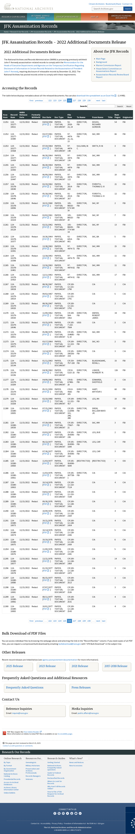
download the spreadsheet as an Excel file (95, 95)
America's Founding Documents (121, 16)
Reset (129, 106)
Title (110, 117)
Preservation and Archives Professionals (32, 771)
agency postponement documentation (59, 659)
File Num (70, 115)
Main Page (100, 58)
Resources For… (34, 758)
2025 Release (14, 666)
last (103, 100)
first (31, 100)
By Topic (7, 762)
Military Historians (33, 765)
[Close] (132, 809)
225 (64, 100)
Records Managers (33, 776)
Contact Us (127, 4)
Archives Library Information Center (11, 788)
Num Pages (117, 115)
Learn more (111, 829)
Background (101, 62)
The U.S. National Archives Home (28, 6)
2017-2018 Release (115, 666)
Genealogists (31, 762)
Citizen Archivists (97, 4)
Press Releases (81, 687)
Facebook (54, 813)
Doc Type (59, 117)
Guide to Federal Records (54, 774)
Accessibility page (65, 734)
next (98, 100)
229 (84, 100)
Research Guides (56, 758)
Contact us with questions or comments (18, 746)
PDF (45, 124)
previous (39, 100)
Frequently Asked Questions (24, 687)
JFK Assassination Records (41, 32)
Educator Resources (67, 16)
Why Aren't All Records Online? (56, 787)
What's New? (76, 758)
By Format (8, 765)
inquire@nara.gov (20, 713)
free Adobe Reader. (33, 732)
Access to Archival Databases (11, 783)
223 (54, 100)
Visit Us (94, 16)
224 (59, 100)
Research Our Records (13, 16)
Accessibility (46, 823)
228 (79, 100)
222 (50, 100)
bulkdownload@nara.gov (70, 644)
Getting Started (53, 762)
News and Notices (76, 762)
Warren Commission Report (108, 65)
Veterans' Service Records (40, 16)
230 (89, 100)
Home (6, 32)
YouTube (71, 813)
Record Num (14, 115)
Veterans (29, 779)
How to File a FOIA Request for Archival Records (55, 794)
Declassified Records (55, 778)
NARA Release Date (23, 115)
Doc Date (46, 117)
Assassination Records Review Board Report (112, 75)
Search (128, 9)
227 (74, 100)
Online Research (12, 758)
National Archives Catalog (11, 775)
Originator (128, 117)
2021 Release (80, 666)
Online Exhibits (9, 793)
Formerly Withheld (36, 115)
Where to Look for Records (54, 782)
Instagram (63, 813)
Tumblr (67, 813)
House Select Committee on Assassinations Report (109, 69)
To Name (81, 117)
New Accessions (75, 765)
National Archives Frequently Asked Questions (54, 767)
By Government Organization (10, 770)
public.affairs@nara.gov (88, 713)
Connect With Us (67, 809)
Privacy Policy (57, 823)
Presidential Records (12, 779)
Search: (83, 106)
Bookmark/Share (113, 4)
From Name (97, 117)
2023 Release (47, 666)
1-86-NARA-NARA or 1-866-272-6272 (67, 830)
